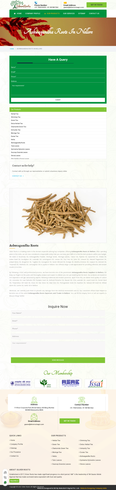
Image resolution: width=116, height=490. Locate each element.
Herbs (13, 139)
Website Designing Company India (93, 488)
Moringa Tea (15, 133)
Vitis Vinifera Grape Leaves (20, 159)
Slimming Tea (15, 117)
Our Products (52, 13)
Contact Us (94, 13)
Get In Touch (96, 5)
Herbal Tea (14, 114)
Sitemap (81, 13)
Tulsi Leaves (15, 146)
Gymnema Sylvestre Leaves (20, 149)
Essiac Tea (14, 136)
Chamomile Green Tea (18, 127)
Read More (14, 481)
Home (18, 13)
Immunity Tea (15, 130)
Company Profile (32, 13)
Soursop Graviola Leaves (19, 152)
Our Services (69, 13)
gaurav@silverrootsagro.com (74, 7)
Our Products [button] (16, 109)
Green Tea (14, 120)
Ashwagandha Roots (18, 143)
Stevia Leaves (15, 155)
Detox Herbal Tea (17, 123)
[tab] (58, 109)
